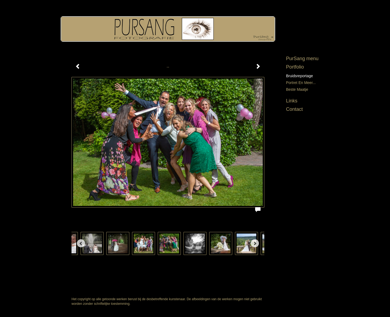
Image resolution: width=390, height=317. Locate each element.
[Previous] (81, 243)
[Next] (255, 243)
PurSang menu (302, 58)
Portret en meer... (301, 82)
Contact (294, 109)
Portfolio (295, 67)
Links (291, 100)
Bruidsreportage (299, 76)
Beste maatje (297, 89)
